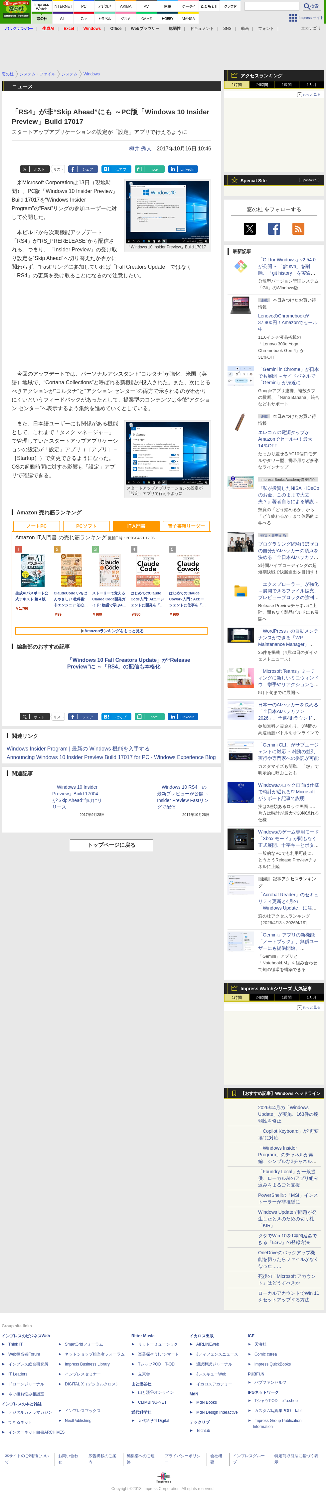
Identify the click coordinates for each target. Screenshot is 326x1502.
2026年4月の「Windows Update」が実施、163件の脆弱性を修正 (288, 1114)
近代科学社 (141, 1412)
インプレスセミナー (83, 1374)
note (154, 169)
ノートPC (36, 526)
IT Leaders (17, 1374)
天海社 (260, 1344)
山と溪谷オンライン (156, 1392)
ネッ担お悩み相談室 (26, 1394)
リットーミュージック (158, 1344)
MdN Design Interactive (217, 1412)
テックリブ (200, 1422)
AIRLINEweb (207, 1344)
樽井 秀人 (140, 148)
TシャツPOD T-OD (156, 1364)
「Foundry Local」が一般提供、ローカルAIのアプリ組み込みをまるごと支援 (288, 1178)
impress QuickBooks (272, 1364)
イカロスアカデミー (214, 1384)
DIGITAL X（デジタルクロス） (92, 1384)
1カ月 (312, 84)
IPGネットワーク (263, 1392)
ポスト (39, 169)
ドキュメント (202, 28)
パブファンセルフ (270, 1382)
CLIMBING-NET (152, 1402)
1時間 (237, 84)
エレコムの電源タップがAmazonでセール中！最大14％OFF (285, 439)
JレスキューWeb (211, 1374)
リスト (58, 169)
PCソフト (86, 526)
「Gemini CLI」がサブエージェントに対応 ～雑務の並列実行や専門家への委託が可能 (288, 751)
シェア (87, 169)
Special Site (254, 180)
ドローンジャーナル (26, 1384)
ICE (251, 1336)
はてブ (120, 169)
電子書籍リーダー (186, 526)
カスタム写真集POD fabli (278, 1410)
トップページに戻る (111, 845)
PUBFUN (256, 1374)
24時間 (261, 84)
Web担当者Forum (24, 1354)
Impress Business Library (87, 1364)
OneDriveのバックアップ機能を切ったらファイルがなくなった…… (288, 1259)
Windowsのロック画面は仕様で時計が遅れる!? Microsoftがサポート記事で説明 (288, 791)
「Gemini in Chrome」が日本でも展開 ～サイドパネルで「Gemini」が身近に (288, 376)
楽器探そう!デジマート (158, 1354)
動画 (245, 28)
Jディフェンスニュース (217, 1354)
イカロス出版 (202, 1336)
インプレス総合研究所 (28, 1364)
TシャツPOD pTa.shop (276, 1400)
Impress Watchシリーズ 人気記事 (276, 988)
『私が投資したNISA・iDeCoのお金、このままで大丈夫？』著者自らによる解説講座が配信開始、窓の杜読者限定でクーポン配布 (288, 501)
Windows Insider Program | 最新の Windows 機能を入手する (78, 748)
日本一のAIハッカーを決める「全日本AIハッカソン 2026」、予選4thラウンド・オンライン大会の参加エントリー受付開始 (288, 718)
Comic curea (265, 1354)
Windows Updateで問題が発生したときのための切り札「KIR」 (287, 1218)
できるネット (20, 1422)
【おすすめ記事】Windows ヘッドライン (281, 1093)
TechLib (203, 1430)
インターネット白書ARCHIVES (36, 1432)
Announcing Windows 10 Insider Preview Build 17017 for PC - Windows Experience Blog (111, 757)
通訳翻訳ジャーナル (214, 1364)
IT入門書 (136, 526)
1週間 (287, 84)
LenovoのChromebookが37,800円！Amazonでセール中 (287, 322)
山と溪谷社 (141, 1384)
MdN (194, 1394)
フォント (266, 28)
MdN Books (206, 1402)
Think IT (15, 1344)
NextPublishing (78, 1420)
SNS (227, 28)
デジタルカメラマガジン (30, 1412)
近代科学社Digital (153, 1420)
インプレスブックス (83, 1410)
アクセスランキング (261, 75)
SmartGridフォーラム (84, 1344)
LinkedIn (188, 169)
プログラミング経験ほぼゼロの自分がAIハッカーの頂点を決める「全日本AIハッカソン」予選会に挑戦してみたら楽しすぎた (288, 557)
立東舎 (144, 1374)
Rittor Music (142, 1336)
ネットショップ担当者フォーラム (95, 1354)
